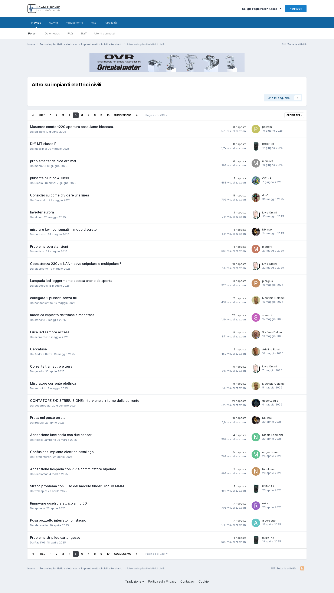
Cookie (204, 581)
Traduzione (134, 581)
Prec (42, 115)
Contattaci (187, 581)
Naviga (36, 24)
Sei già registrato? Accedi (261, 8)
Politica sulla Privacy (162, 581)
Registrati (296, 8)
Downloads (52, 33)
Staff (84, 33)
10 (108, 115)
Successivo (122, 115)
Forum (32, 33)
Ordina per (294, 115)
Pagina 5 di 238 (156, 115)
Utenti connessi (104, 33)
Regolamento (74, 22)
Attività (53, 22)
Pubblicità (110, 22)
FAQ (70, 33)
